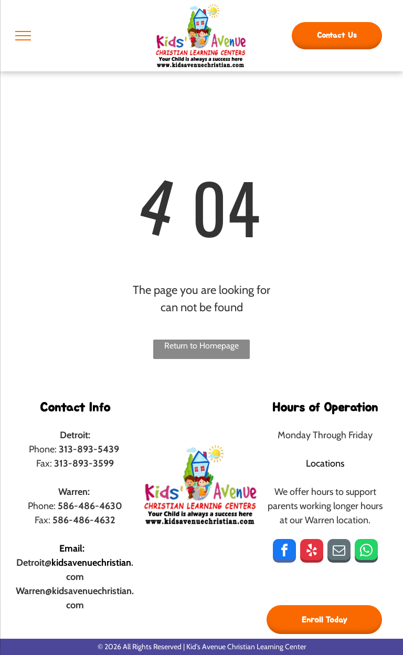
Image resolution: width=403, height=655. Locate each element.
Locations (325, 463)
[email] (339, 552)
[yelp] (311, 552)
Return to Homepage (201, 346)
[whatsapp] (366, 552)
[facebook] (284, 552)
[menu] (23, 35)
